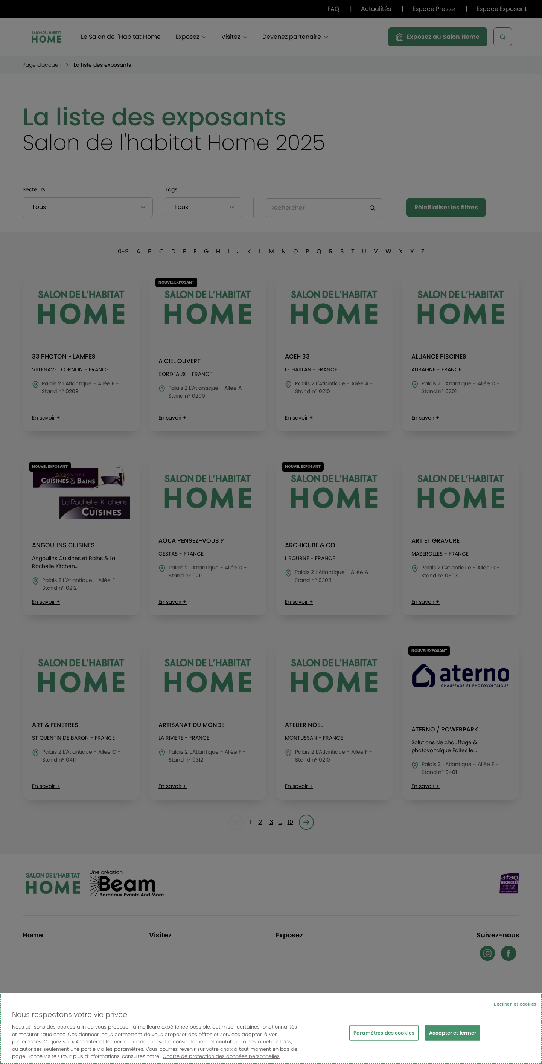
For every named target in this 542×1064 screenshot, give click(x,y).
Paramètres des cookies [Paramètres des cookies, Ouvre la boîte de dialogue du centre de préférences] (383, 1037)
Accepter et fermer (452, 1037)
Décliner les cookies (515, 1009)
